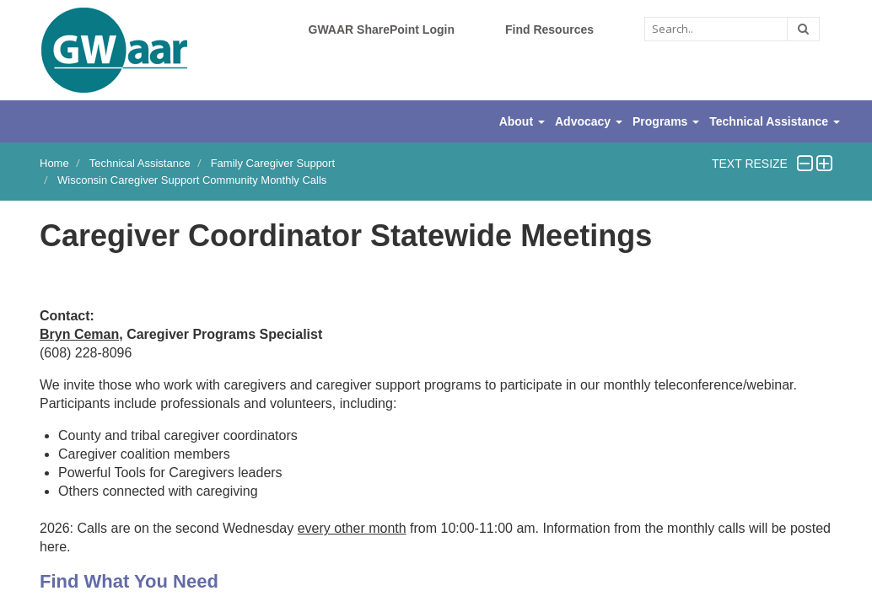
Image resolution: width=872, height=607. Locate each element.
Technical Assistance (140, 163)
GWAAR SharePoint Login (382, 29)
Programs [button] (665, 121)
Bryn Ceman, (81, 334)
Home (54, 163)
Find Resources (549, 29)
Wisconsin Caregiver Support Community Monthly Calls (191, 180)
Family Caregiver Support (273, 163)
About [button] (522, 121)
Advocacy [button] (588, 121)
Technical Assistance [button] (774, 121)
